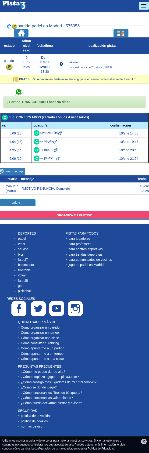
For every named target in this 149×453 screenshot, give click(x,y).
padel (22, 238)
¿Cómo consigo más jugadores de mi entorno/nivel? (58, 382)
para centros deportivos (85, 249)
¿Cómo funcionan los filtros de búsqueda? (51, 393)
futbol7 (23, 259)
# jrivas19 (50, 158)
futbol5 (23, 281)
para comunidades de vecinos (90, 259)
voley (22, 275)
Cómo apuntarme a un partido (42, 348)
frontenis (24, 270)
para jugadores (79, 238)
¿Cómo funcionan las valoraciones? (47, 398)
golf (20, 286)
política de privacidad (36, 416)
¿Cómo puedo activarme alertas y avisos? (51, 403)
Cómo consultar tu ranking (40, 343)
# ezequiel (51, 133)
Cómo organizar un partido (40, 327)
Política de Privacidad (101, 448)
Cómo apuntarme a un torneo (42, 353)
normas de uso (32, 426)
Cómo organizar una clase (40, 338)
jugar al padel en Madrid (85, 265)
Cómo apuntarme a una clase (42, 359)
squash (23, 249)
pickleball (25, 291)
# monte (49, 150)
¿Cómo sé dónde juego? (39, 387)
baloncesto (26, 265)
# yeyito (48, 141)
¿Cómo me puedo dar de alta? (43, 371)
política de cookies (34, 421)
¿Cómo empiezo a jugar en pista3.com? (50, 377)
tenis (21, 244)
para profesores (79, 244)
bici (20, 254)
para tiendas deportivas (85, 254)
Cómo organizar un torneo (40, 332)
